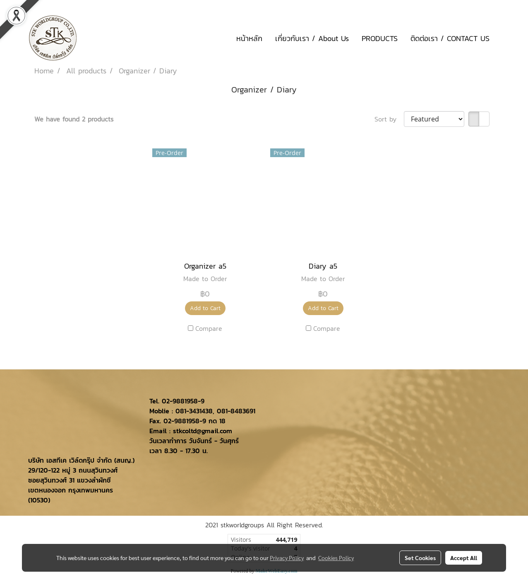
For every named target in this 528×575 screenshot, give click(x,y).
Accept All (463, 557)
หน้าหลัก (249, 38)
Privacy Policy (287, 557)
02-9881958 (180, 401)
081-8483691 (236, 411)
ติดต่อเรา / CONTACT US (450, 38)
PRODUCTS (380, 38)
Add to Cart (205, 308)
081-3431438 (194, 411)
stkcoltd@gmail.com (202, 431)
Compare (208, 328)
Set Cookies (420, 557)
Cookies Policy (336, 557)
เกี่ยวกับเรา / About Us (312, 38)
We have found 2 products (73, 119)
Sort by (389, 119)
